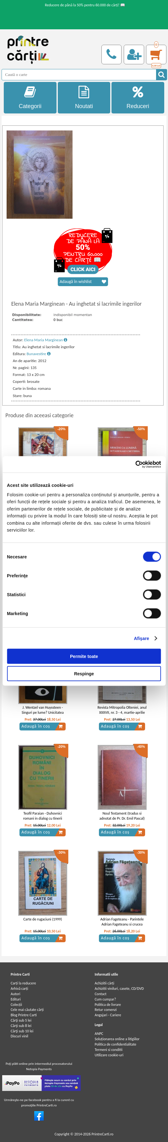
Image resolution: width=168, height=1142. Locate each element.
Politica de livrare (108, 1004)
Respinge (84, 673)
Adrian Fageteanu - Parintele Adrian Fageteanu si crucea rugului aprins (122, 924)
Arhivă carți (19, 988)
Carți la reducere (23, 983)
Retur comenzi (106, 1009)
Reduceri (137, 97)
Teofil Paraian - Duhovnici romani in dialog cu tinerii (42, 816)
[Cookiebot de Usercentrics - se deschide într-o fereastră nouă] (133, 464)
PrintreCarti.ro (102, 1134)
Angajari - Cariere (108, 1015)
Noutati (84, 97)
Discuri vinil (19, 1036)
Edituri (16, 999)
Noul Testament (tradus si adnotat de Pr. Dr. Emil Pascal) (122, 816)
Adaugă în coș (42, 726)
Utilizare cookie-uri (109, 1055)
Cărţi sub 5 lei (21, 1020)
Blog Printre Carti (24, 1015)
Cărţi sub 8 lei (21, 1026)
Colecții (16, 1004)
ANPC (99, 1033)
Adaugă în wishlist (83, 282)
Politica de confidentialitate (115, 1044)
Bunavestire (39, 353)
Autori (15, 994)
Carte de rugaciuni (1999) (42, 919)
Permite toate (84, 656)
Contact (100, 994)
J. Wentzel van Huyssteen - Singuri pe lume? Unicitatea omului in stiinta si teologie (43, 712)
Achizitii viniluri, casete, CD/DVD (119, 988)
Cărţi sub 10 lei (22, 1031)
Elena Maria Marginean (45, 339)
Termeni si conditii (108, 1049)
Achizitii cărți (104, 983)
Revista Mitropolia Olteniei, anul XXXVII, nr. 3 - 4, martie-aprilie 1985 (121, 712)
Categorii (30, 97)
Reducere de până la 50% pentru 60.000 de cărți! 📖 (85, 5)
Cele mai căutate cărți (27, 1009)
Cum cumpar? (105, 999)
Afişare (141, 638)
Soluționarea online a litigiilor (117, 1039)
